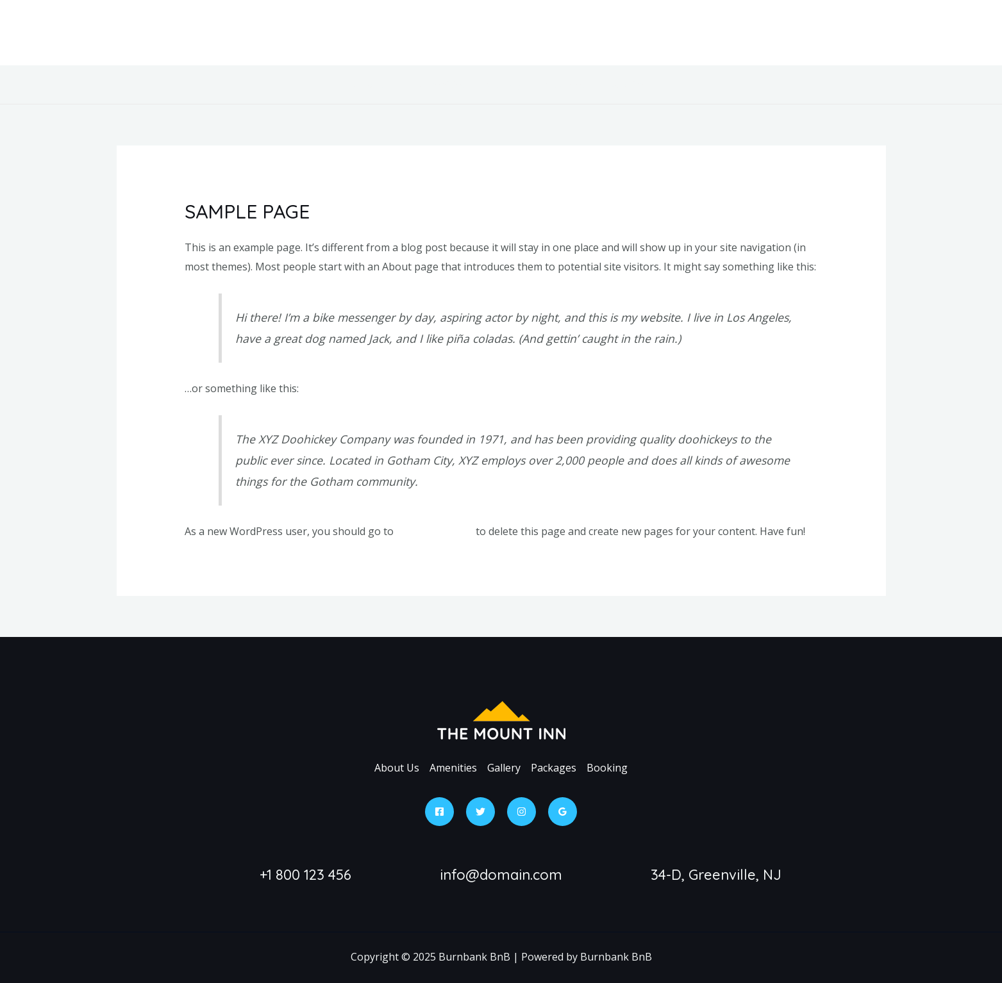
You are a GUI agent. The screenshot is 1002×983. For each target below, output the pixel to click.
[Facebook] (439, 811)
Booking (627, 85)
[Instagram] (521, 811)
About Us (376, 85)
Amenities (443, 85)
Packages (564, 85)
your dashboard (434, 531)
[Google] (562, 811)
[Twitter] (480, 811)
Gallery (504, 85)
